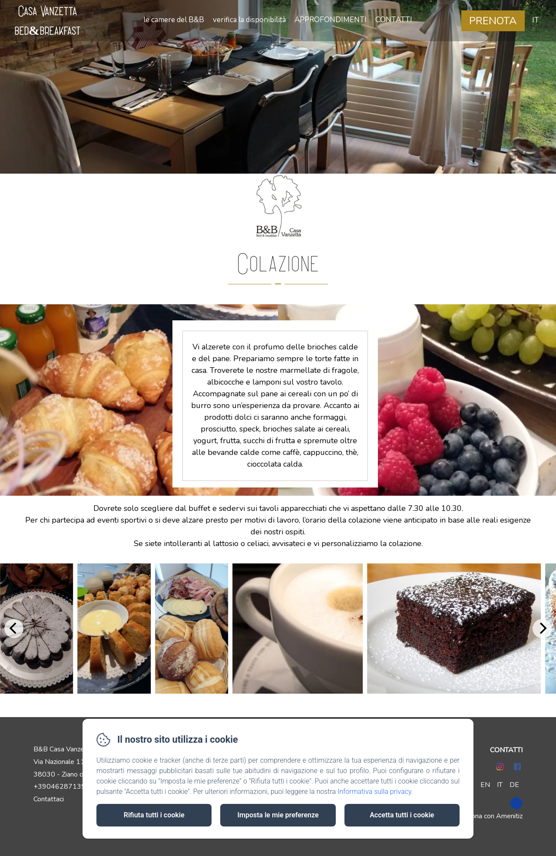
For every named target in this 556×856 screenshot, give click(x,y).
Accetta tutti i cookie (402, 815)
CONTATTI (393, 20)
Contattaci (48, 799)
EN (485, 785)
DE (514, 785)
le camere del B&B (173, 20)
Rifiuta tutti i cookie (154, 815)
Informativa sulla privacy (374, 791)
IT (500, 785)
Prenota (493, 21)
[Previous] (13, 628)
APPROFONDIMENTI (331, 20)
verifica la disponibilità (249, 20)
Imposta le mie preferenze (277, 815)
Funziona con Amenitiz (489, 816)
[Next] (542, 628)
